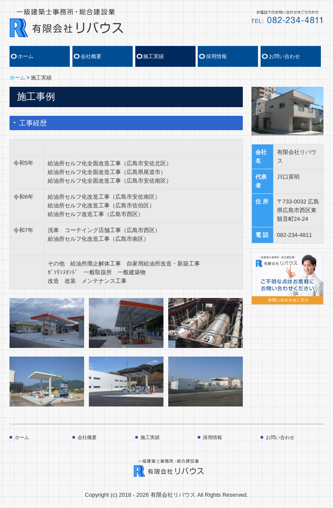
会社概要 (91, 56)
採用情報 (216, 56)
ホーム (25, 56)
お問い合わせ (284, 56)
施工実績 (153, 56)
